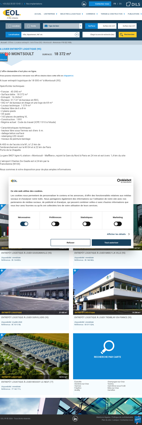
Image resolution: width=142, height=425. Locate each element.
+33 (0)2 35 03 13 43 (12, 4)
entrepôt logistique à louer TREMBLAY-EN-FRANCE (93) (102, 317)
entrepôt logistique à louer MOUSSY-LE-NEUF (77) (27, 382)
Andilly (77, 390)
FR (115, 4)
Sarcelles (111, 390)
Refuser (70, 242)
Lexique (115, 420)
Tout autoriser (111, 242)
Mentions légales (103, 417)
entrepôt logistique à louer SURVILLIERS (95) (25, 317)
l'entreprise (49, 14)
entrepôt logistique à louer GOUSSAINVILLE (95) (26, 253)
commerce (90, 14)
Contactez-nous (102, 4)
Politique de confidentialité (122, 417)
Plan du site (106, 420)
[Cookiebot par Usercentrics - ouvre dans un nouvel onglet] (119, 181)
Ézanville (77, 382)
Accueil (38, 14)
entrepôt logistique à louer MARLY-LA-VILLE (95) (99, 253)
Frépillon (77, 388)
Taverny (111, 384)
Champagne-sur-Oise (116, 382)
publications (133, 14)
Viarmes (77, 386)
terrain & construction (111, 14)
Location (16, 26)
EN (120, 4)
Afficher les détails (116, 234)
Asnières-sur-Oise (81, 384)
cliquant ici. (69, 76)
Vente (33, 26)
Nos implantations (34, 4)
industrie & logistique (70, 14)
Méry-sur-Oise (113, 388)
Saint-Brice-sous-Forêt (116, 386)
